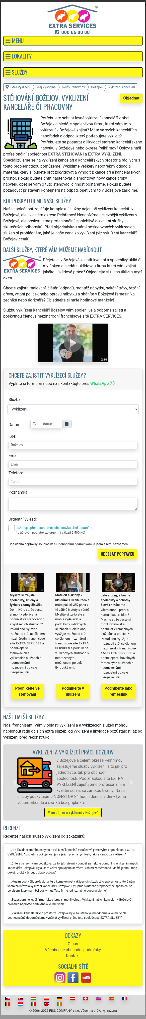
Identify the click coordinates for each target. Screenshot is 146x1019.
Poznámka (18, 492)
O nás (73, 943)
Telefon (15, 473)
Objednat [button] (131, 98)
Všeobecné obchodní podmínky (73, 949)
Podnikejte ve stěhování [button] (27, 691)
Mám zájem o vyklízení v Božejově (73, 812)
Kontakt (73, 955)
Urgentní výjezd (22, 519)
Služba (15, 399)
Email (14, 455)
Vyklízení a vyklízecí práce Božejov (73, 752)
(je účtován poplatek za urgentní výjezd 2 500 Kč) (50, 532)
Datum (14, 424)
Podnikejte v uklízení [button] (73, 691)
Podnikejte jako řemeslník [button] (118, 691)
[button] (73, 40)
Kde (12, 436)
